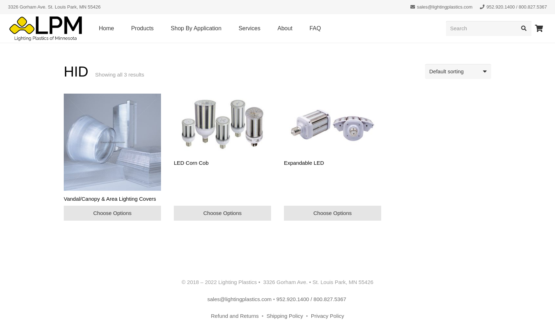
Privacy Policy (327, 316)
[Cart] (539, 28)
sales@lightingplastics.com (239, 299)
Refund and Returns (235, 316)
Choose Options (112, 213)
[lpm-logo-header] (45, 28)
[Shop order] (458, 71)
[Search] (488, 28)
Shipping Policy (285, 316)
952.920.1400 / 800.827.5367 (312, 299)
